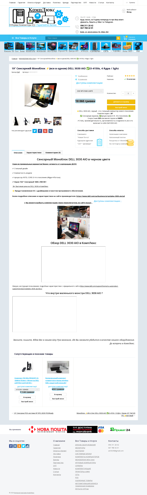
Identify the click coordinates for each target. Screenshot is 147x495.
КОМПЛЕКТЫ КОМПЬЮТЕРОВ (87, 457)
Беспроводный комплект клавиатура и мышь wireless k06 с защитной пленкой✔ (56, 380)
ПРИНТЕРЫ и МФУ (82, 472)
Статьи (101, 2)
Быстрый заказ (121, 107)
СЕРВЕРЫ (79, 466)
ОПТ (85, 2)
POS (76, 477)
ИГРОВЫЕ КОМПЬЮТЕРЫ (85, 463)
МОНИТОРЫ (80, 448)
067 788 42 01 (86, 28)
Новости (92, 2)
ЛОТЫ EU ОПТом (82, 489)
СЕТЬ (77, 474)
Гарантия (21, 2)
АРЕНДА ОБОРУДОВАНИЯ (85, 445)
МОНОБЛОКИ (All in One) (85, 460)
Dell (18, 72)
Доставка (47, 2)
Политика (56, 2)
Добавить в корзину (121, 102)
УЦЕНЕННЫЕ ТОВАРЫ (83, 480)
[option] (16, 121)
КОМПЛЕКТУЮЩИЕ (83, 469)
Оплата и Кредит (34, 2)
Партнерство (76, 2)
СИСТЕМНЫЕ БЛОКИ (83, 454)
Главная (12, 2)
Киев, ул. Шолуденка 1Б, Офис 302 (94, 32)
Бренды (66, 2)
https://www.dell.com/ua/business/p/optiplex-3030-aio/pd (100, 196)
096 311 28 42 (86, 25)
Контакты (110, 2)
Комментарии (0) (53, 153)
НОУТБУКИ (79, 451)
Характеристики (34, 153)
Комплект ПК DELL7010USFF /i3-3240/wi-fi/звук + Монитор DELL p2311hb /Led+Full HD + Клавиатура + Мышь (27, 380)
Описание (18, 153)
